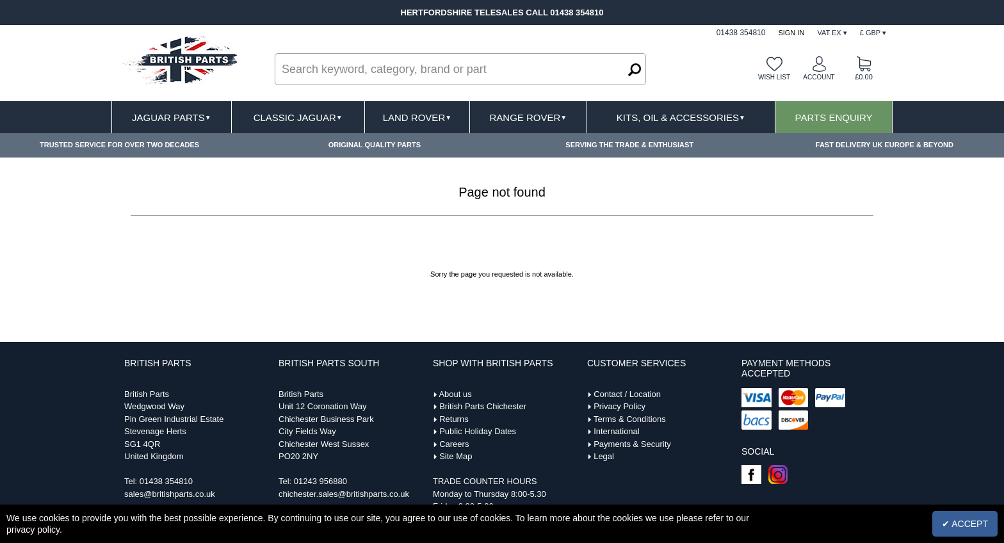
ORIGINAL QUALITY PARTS (374, 145)
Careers (454, 444)
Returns (454, 419)
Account (818, 77)
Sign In (791, 32)
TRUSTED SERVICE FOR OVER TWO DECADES (119, 145)
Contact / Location (627, 394)
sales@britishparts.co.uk (169, 494)
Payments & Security (632, 444)
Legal (604, 456)
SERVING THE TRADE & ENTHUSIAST (629, 145)
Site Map (455, 456)
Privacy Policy (619, 406)
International (617, 431)
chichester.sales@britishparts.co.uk (344, 494)
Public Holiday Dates (477, 431)
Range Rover (528, 117)
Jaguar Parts (171, 117)
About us (455, 394)
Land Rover (417, 117)
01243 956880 (320, 481)
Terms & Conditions (630, 419)
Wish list (774, 77)
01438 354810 (166, 481)
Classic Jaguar (298, 117)
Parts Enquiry (834, 117)
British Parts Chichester (482, 406)
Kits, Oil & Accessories (681, 117)
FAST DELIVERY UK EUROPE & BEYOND (884, 145)
